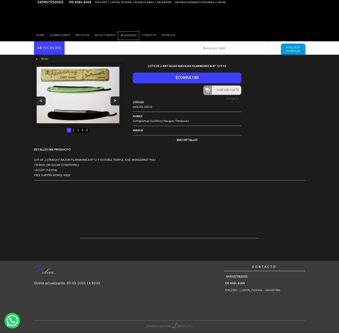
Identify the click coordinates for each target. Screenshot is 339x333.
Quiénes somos (62, 34)
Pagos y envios (110, 34)
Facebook (178, 34)
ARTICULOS (49, 48)
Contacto (157, 34)
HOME (41, 34)
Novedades (135, 34)
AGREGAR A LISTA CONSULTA (227, 91)
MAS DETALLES (187, 140)
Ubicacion (86, 34)
